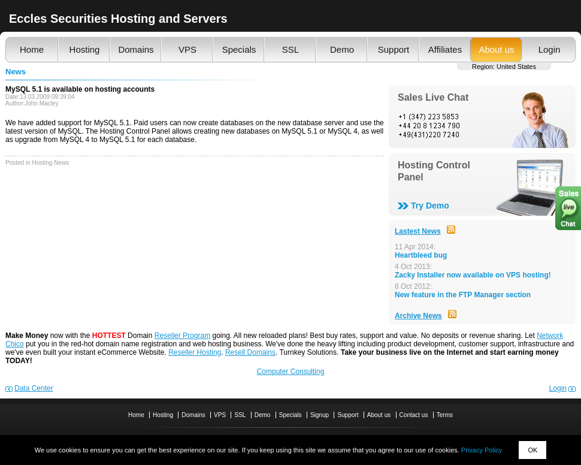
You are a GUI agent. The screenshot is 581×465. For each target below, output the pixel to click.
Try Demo (430, 205)
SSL (290, 49)
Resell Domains (250, 352)
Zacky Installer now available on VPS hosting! (473, 275)
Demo (342, 49)
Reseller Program (182, 335)
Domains (135, 49)
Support (394, 49)
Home (32, 49)
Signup (319, 415)
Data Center (33, 388)
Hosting (84, 49)
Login (549, 49)
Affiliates (445, 49)
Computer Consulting (291, 371)
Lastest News (418, 231)
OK (532, 450)
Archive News (418, 316)
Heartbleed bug (421, 255)
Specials (239, 49)
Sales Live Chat (433, 97)
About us (496, 49)
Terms (445, 415)
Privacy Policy (481, 450)
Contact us (414, 415)
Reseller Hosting (194, 352)
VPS (187, 49)
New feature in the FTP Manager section (463, 295)
